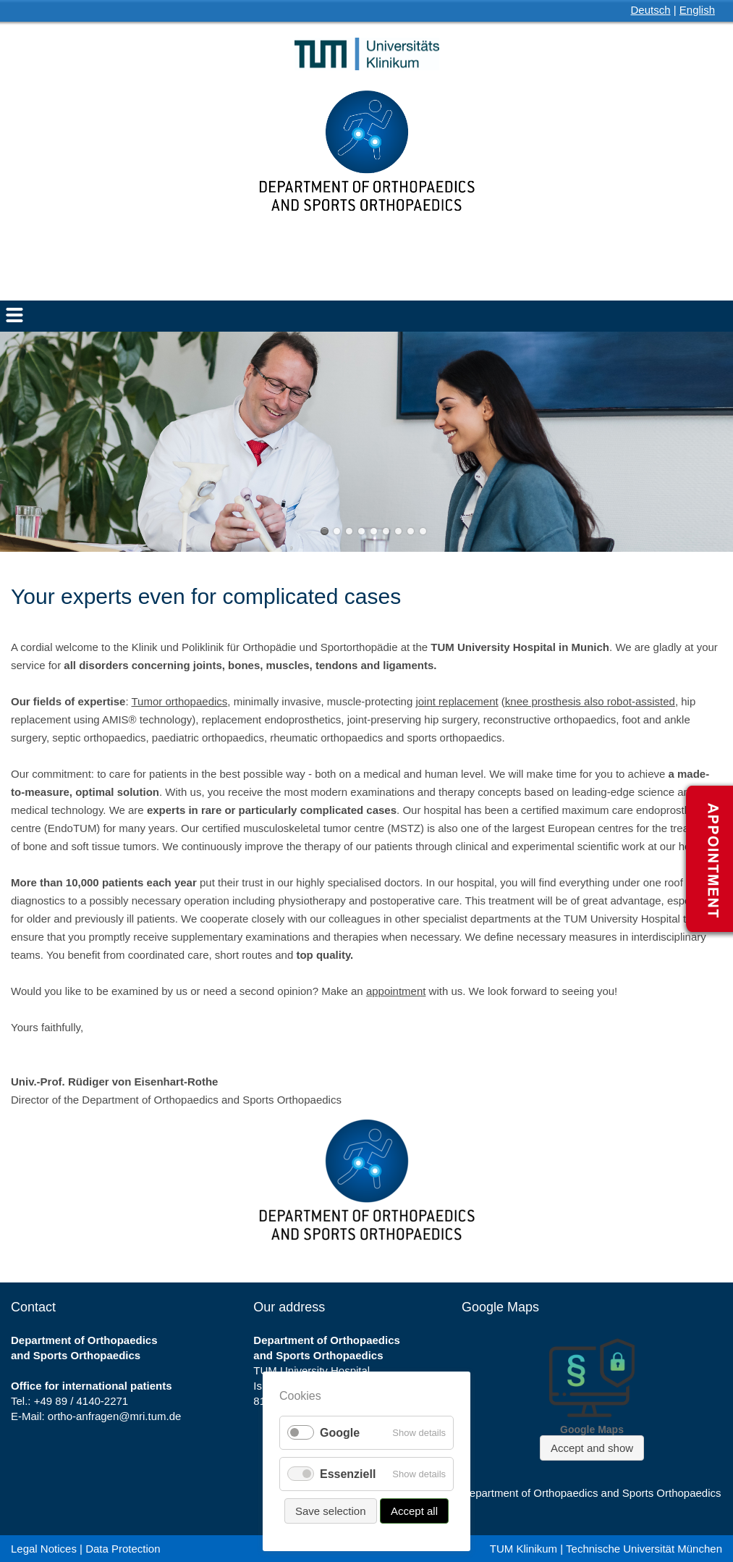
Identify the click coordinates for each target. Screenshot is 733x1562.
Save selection (330, 1511)
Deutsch (651, 10)
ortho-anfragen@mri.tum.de (114, 1416)
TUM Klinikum (523, 1548)
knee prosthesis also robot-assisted (590, 701)
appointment (396, 991)
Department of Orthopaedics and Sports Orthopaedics (591, 1493)
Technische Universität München (644, 1548)
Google (340, 1433)
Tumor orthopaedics (179, 701)
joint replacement (456, 701)
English (697, 10)
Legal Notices (44, 1548)
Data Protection (122, 1548)
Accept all (414, 1511)
